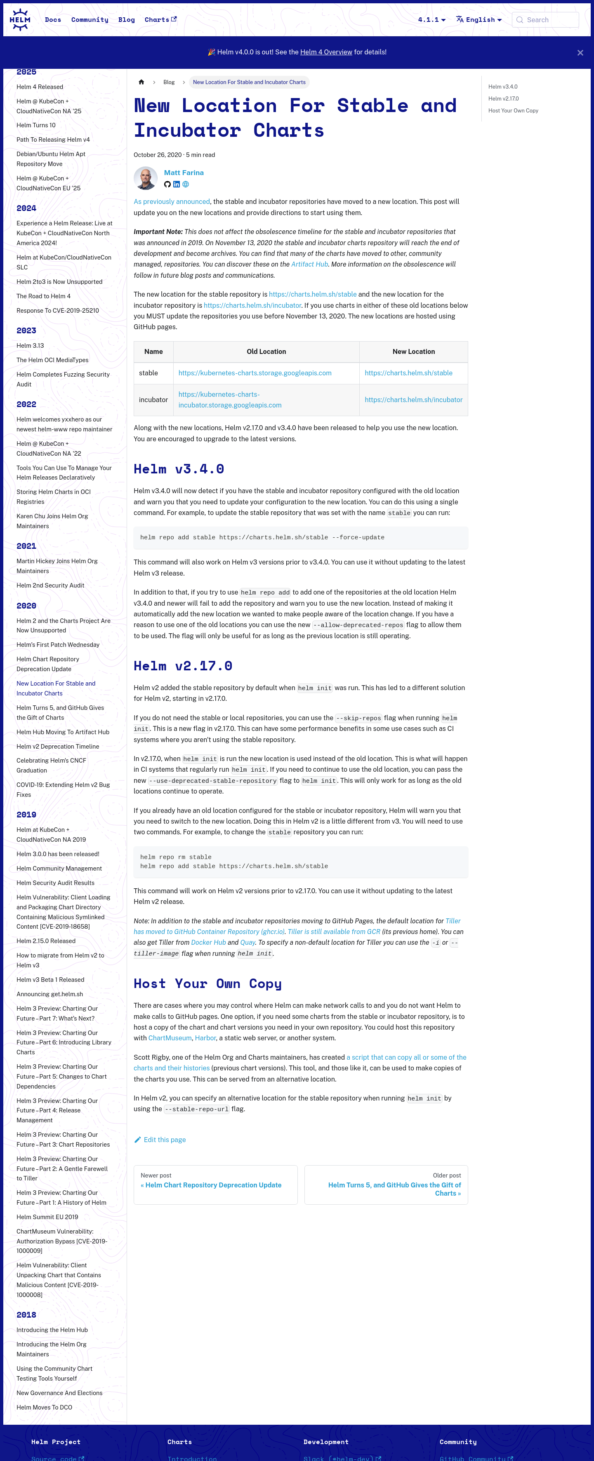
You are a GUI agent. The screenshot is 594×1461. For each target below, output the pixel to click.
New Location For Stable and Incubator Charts (56, 688)
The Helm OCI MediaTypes (52, 359)
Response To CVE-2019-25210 (57, 310)
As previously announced (172, 202)
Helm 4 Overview (326, 52)
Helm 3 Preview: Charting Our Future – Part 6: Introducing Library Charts (63, 1042)
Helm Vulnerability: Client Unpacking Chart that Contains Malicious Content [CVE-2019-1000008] (58, 1280)
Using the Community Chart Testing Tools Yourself (54, 1373)
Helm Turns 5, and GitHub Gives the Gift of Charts (60, 712)
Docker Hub (208, 942)
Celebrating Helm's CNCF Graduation (51, 765)
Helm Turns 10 (36, 125)
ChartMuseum (170, 1038)
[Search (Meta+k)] (545, 20)
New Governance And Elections (59, 1392)
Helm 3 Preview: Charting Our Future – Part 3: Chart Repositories (63, 1139)
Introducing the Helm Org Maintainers (51, 1349)
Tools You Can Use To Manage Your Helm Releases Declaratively (64, 472)
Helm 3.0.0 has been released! (57, 853)
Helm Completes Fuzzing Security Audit (63, 379)
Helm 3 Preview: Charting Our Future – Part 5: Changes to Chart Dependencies (61, 1076)
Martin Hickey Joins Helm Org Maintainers (57, 565)
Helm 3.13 (30, 345)
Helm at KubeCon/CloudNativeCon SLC (63, 262)
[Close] (580, 52)
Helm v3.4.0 (503, 87)
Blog (126, 19)
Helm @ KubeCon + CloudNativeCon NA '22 (48, 448)
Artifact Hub (309, 264)
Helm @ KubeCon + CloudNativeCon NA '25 (49, 106)
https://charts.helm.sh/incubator (252, 305)
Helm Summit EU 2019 (47, 1216)
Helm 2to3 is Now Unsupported (59, 281)
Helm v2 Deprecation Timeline (57, 746)
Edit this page (160, 1140)
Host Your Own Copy (513, 111)
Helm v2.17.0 (503, 99)
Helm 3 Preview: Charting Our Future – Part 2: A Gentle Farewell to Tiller (62, 1168)
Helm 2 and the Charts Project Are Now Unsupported (63, 625)
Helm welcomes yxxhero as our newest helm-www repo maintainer (64, 424)
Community (89, 19)
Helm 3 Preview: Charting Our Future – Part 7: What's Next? (57, 1013)
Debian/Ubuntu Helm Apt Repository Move (50, 158)
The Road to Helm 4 (43, 296)
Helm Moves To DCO (44, 1407)
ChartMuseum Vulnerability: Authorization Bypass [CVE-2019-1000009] (62, 1241)
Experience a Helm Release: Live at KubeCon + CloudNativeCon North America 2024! (64, 233)
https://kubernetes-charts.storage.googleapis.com (255, 373)
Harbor (205, 1038)
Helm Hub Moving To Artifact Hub (62, 731)
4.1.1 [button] (428, 19)
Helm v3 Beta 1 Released (50, 979)
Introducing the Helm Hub (52, 1329)
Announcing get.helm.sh (49, 993)
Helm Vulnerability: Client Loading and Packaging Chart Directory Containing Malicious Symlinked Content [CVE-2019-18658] (63, 912)
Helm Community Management (59, 868)
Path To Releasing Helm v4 (53, 139)
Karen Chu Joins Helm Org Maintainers (52, 521)
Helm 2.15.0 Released (45, 940)
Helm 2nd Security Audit (50, 585)
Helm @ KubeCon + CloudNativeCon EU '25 (48, 183)
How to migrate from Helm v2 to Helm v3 (60, 960)
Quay (247, 942)
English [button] (475, 19)
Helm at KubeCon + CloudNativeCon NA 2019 (51, 834)
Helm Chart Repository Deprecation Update (47, 664)
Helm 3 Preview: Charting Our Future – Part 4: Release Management (57, 1110)
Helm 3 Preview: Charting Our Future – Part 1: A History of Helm (61, 1197)
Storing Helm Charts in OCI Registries (53, 496)
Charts (161, 19)
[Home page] (141, 82)
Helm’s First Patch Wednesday (57, 644)
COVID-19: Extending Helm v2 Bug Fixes (63, 789)
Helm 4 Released (39, 86)
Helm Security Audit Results (55, 882)
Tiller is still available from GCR (334, 932)
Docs (53, 19)
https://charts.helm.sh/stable (313, 294)
